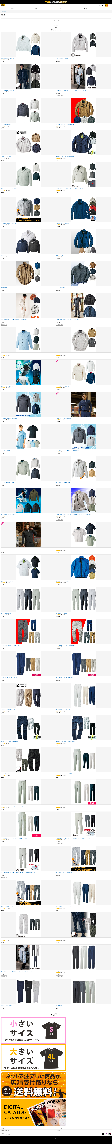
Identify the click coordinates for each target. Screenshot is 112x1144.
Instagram (106, 1134)
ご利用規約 (58, 1130)
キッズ (85, 8)
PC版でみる (56, 1138)
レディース (61, 8)
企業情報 (6, 1134)
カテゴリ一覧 (56, 20)
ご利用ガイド (3, 1128)
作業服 (12, 8)
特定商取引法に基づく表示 (5, 1130)
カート (106, 5)
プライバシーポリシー (60, 1128)
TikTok (110, 1134)
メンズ (36, 8)
